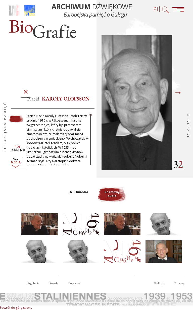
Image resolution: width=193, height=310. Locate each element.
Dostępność (74, 283)
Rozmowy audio (112, 194)
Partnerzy (179, 283)
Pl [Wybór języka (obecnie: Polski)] (155, 9)
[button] (39, 224)
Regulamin (33, 283)
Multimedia (79, 192)
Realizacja (159, 283)
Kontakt (54, 283)
